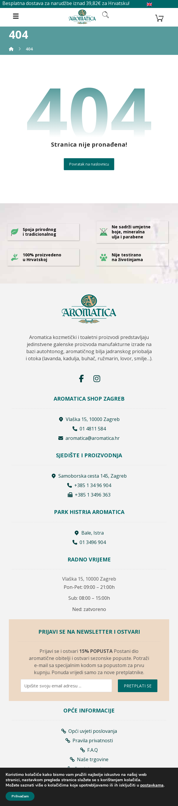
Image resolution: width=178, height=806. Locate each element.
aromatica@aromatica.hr (89, 438)
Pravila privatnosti (89, 740)
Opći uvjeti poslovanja (89, 731)
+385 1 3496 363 (89, 495)
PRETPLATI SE (137, 686)
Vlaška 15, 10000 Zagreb (89, 419)
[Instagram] (96, 378)
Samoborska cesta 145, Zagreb (89, 476)
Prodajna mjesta (89, 769)
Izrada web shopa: (79, 803)
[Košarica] (159, 17)
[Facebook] (81, 378)
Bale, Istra (89, 533)
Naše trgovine (89, 759)
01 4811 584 (89, 428)
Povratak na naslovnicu (89, 164)
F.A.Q (89, 750)
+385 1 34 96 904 (89, 485)
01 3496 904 (89, 542)
